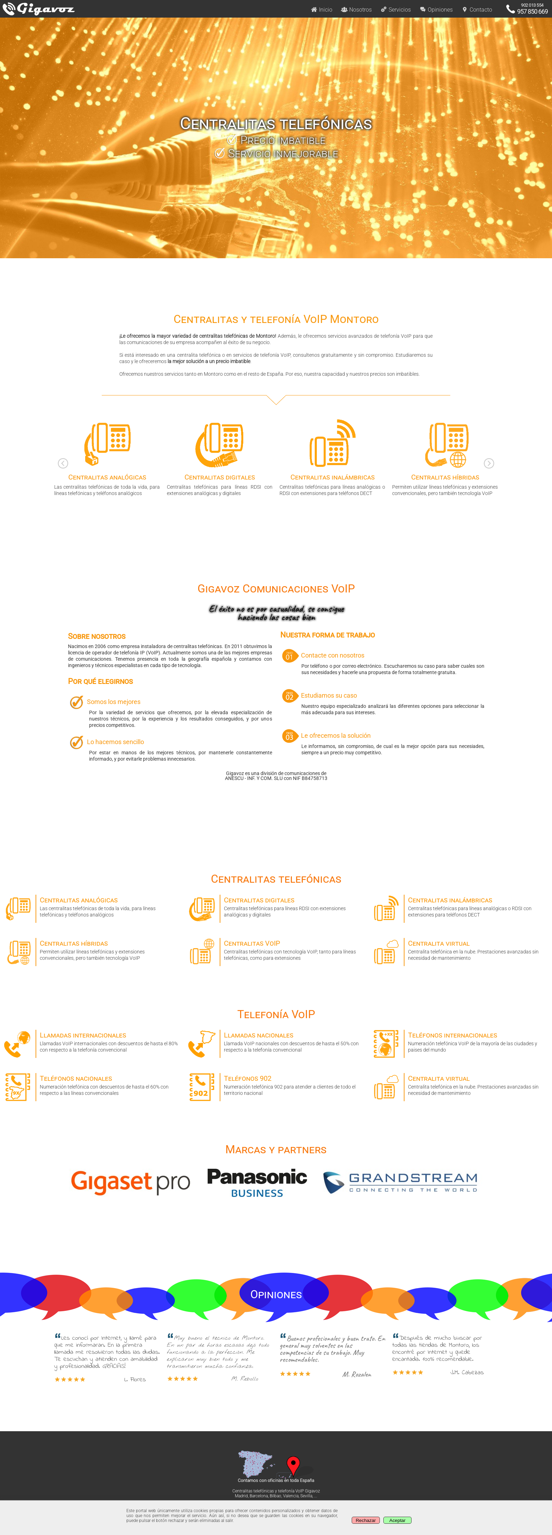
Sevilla (306, 1495)
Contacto (476, 9)
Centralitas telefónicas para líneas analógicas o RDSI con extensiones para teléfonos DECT (460, 906)
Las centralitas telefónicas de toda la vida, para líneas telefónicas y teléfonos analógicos (92, 906)
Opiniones (436, 9)
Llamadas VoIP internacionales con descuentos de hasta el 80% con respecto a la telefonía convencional (92, 1041)
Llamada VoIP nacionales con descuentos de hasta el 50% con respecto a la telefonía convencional (276, 1041)
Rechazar (366, 1520)
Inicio (321, 9)
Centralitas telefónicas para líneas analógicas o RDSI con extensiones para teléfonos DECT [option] (332, 457)
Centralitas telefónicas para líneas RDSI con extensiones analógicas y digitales (276, 906)
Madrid (241, 1495)
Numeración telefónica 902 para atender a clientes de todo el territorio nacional (276, 1084)
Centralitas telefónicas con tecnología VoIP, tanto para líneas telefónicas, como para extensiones (276, 949)
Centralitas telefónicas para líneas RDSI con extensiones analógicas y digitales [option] (219, 457)
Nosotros (356, 9)
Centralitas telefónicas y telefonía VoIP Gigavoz (276, 1491)
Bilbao (275, 1495)
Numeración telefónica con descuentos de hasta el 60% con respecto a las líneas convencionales (92, 1084)
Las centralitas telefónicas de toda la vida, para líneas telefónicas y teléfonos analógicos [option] (107, 457)
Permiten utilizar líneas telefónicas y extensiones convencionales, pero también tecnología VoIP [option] (445, 457)
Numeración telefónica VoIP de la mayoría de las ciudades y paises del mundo (460, 1041)
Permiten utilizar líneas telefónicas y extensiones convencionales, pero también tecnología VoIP (92, 949)
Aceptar (397, 1520)
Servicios (395, 9)
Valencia (291, 1495)
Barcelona (259, 1495)
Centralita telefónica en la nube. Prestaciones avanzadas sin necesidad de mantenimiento (460, 949)
